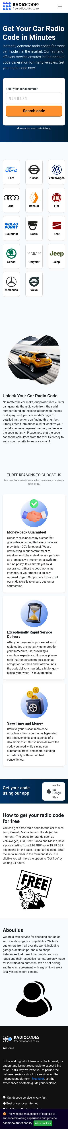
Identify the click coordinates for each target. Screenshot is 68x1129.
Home (8, 1048)
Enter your (22, 89)
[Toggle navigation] (60, 6)
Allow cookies (43, 1123)
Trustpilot (38, 1078)
